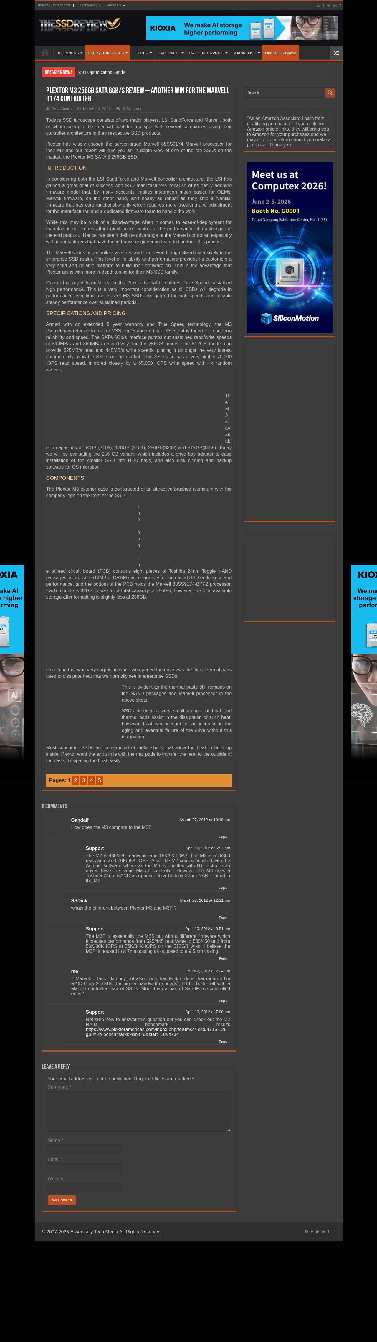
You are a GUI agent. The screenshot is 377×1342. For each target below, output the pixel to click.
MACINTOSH (244, 53)
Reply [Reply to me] (223, 1001)
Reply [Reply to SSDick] (223, 917)
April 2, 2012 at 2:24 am (209, 971)
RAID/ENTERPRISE (206, 53)
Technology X (90, 5)
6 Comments (134, 108)
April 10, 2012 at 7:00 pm (208, 1012)
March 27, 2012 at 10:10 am (205, 819)
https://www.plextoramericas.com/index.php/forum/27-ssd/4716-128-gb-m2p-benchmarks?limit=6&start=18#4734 (157, 1032)
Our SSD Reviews (280, 53)
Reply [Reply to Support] (223, 888)
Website (56, 1178)
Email (55, 1159)
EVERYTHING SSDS (106, 53)
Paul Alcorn (62, 108)
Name (55, 1140)
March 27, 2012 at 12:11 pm (205, 900)
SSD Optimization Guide (101, 72)
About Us (114, 5)
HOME (45, 52)
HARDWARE (169, 53)
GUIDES (140, 53)
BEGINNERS (68, 53)
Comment (59, 1087)
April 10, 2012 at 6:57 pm (208, 848)
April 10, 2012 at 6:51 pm (208, 928)
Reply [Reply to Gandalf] (223, 837)
